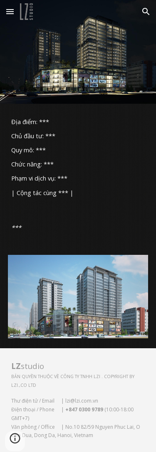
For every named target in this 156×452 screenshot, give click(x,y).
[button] (10, 11)
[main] (78, 157)
